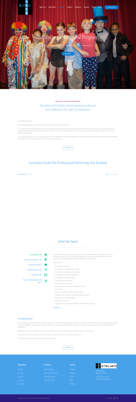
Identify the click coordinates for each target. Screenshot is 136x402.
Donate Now (21, 384)
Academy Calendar (49, 380)
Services (20, 376)
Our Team (20, 373)
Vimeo (72, 380)
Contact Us (21, 380)
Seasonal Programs (49, 376)
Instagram (73, 373)
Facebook (72, 369)
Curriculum (56, 307)
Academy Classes (49, 369)
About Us (20, 369)
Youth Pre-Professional (51, 373)
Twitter (72, 376)
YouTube (72, 384)
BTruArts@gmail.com (106, 379)
